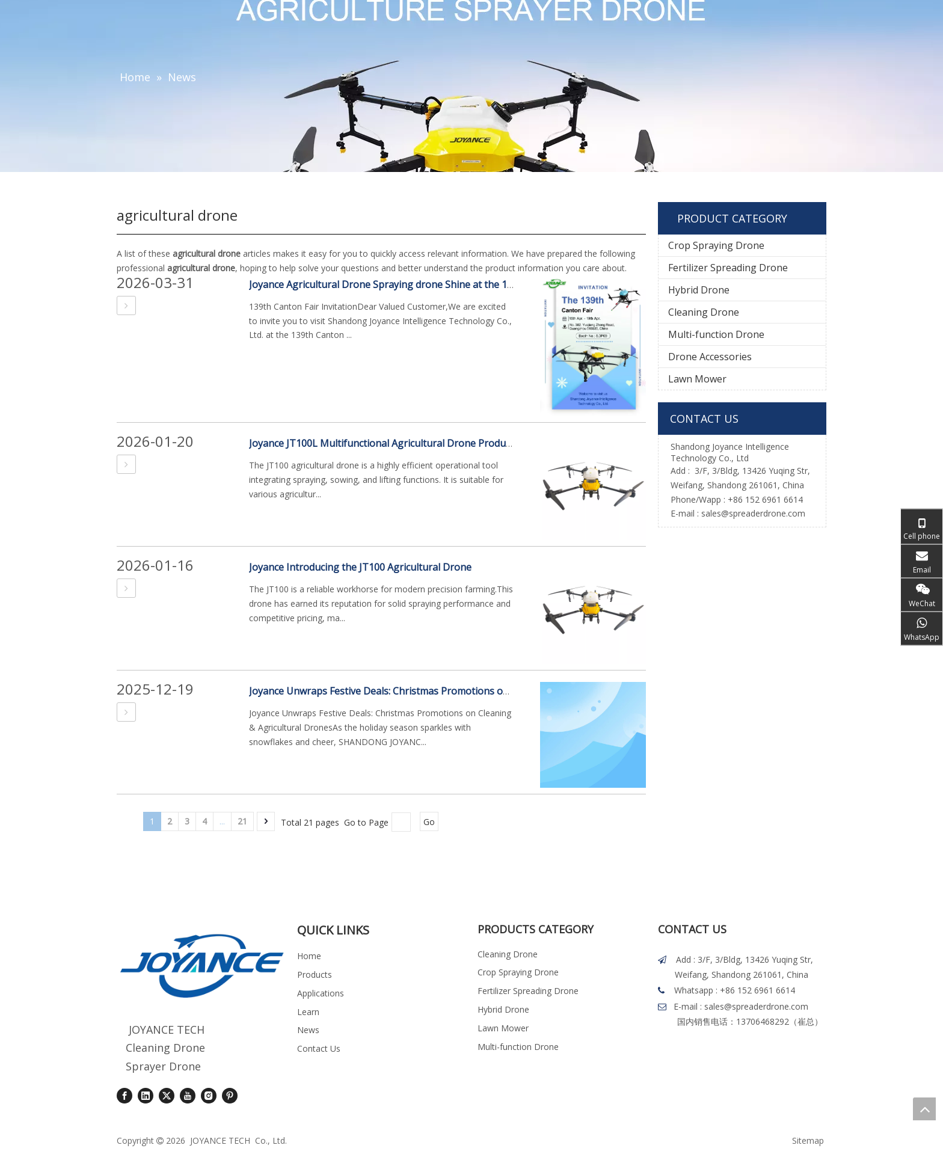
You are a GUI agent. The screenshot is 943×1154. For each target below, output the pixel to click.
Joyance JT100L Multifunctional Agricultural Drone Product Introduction (411, 443)
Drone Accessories (710, 356)
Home (309, 956)
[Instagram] (209, 1095)
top (924, 1108)
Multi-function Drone (716, 334)
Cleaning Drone (703, 312)
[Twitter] (166, 1095)
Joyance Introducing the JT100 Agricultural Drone (360, 567)
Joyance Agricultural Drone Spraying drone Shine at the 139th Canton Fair (415, 284)
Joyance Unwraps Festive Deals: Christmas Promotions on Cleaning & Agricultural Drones (450, 691)
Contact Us (318, 1048)
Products (314, 974)
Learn (308, 1011)
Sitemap (808, 1140)
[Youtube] (187, 1095)
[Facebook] (124, 1095)
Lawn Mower (697, 378)
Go (429, 821)
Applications (320, 993)
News (308, 1030)
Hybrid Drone (699, 289)
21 (242, 821)
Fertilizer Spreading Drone (728, 267)
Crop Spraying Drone (716, 245)
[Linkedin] (145, 1095)
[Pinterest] (230, 1095)
